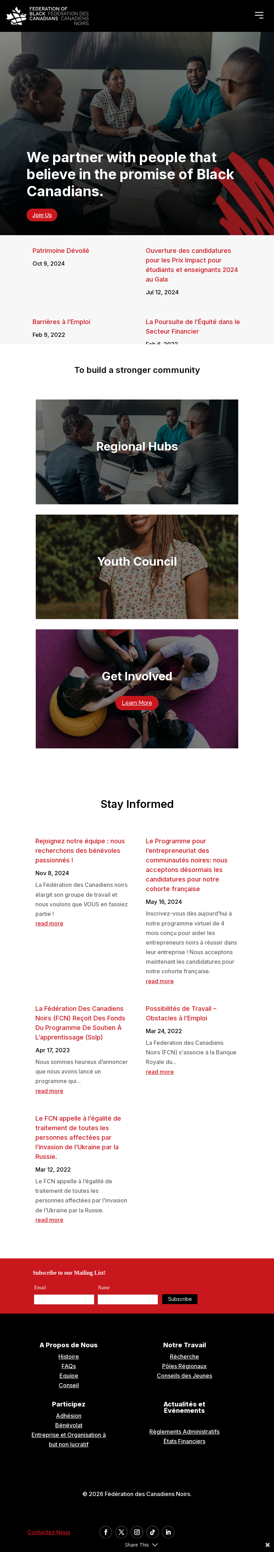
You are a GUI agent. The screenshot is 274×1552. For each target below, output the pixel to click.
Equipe (68, 1375)
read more (49, 923)
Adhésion (68, 1415)
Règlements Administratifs (184, 1431)
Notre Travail (184, 1345)
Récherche (184, 1356)
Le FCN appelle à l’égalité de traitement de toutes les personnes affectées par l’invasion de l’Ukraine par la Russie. (78, 1137)
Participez (68, 1404)
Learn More (137, 702)
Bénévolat (68, 1425)
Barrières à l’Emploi (61, 321)
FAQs (69, 1366)
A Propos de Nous (69, 1345)
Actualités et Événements (184, 1407)
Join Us (42, 215)
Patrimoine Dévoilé (61, 250)
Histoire (68, 1356)
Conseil (69, 1385)
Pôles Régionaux (184, 1366)
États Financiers (184, 1441)
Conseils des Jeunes (184, 1375)
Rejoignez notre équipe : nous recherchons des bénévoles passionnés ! (80, 850)
